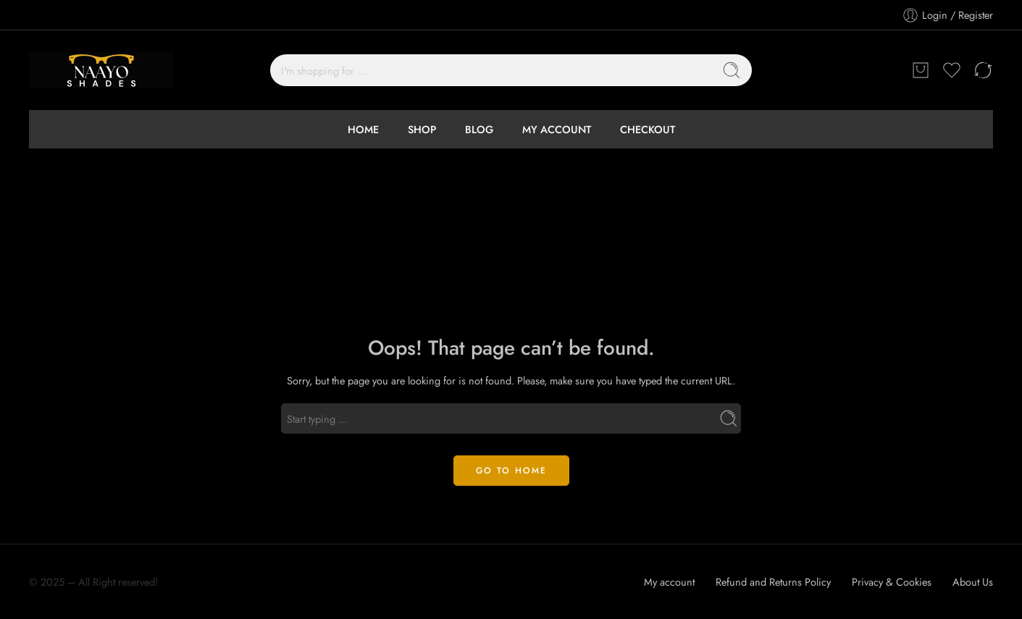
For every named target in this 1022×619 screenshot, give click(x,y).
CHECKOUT (647, 129)
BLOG (479, 129)
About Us (972, 581)
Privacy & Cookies (891, 581)
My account (669, 581)
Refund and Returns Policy (773, 581)
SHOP (422, 129)
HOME (363, 129)
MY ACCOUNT (556, 129)
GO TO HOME (511, 470)
